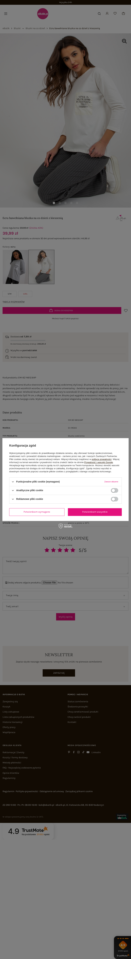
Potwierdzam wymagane (37, 511)
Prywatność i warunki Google (98, 462)
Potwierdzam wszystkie (94, 511)
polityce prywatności (101, 459)
